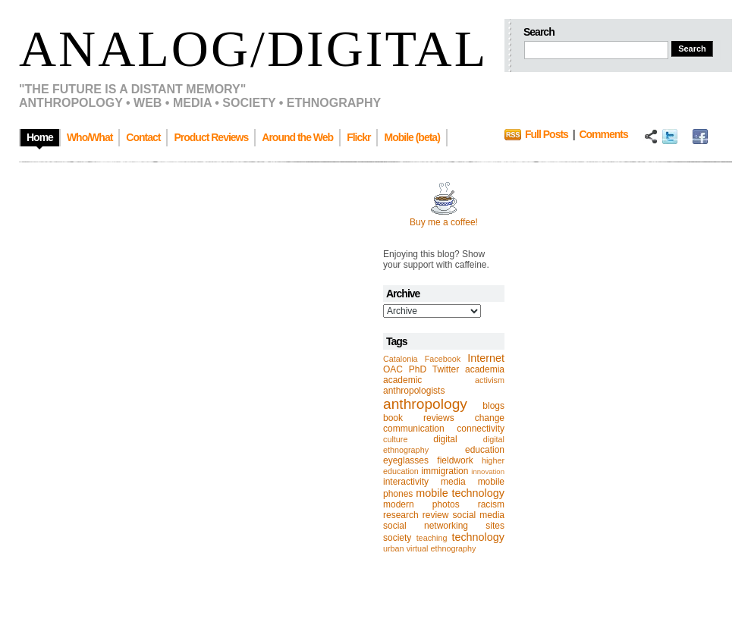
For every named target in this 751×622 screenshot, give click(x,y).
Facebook (442, 358)
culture (395, 439)
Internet (485, 358)
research (401, 515)
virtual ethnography (441, 548)
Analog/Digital (253, 48)
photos (446, 504)
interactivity (406, 481)
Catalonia (400, 358)
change (489, 418)
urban (393, 548)
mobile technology (460, 493)
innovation (487, 471)
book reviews (418, 418)
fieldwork (455, 460)
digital (445, 439)
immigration (444, 471)
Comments (603, 134)
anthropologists (414, 390)
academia (484, 369)
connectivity (480, 428)
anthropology (425, 404)
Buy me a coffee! (444, 222)
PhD (417, 369)
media (453, 481)
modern (398, 504)
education (484, 450)
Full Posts (546, 134)
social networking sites (443, 525)
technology (477, 537)
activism (489, 380)
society (397, 537)
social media (478, 515)
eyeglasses (406, 460)
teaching (432, 537)
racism (491, 504)
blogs (493, 406)
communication (414, 428)
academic (402, 380)
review (436, 515)
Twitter (445, 369)
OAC (393, 369)
